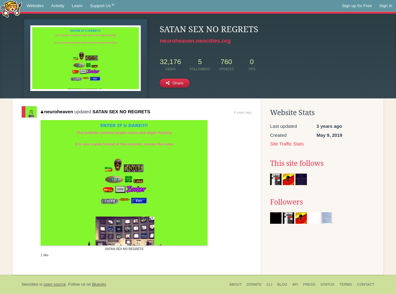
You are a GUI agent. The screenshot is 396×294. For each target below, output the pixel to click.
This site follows (297, 163)
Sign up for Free (357, 5)
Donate (254, 284)
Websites (35, 5)
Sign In (385, 5)
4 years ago (243, 112)
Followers (286, 202)
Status (327, 284)
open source (55, 284)
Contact (365, 284)
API (295, 284)
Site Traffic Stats (287, 143)
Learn (77, 5)
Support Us (102, 5)
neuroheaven (57, 111)
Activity (57, 5)
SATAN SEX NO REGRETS (121, 111)
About (235, 284)
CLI (269, 284)
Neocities (30, 284)
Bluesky (99, 284)
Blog (282, 284)
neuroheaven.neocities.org (195, 41)
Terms (345, 284)
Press (309, 284)
